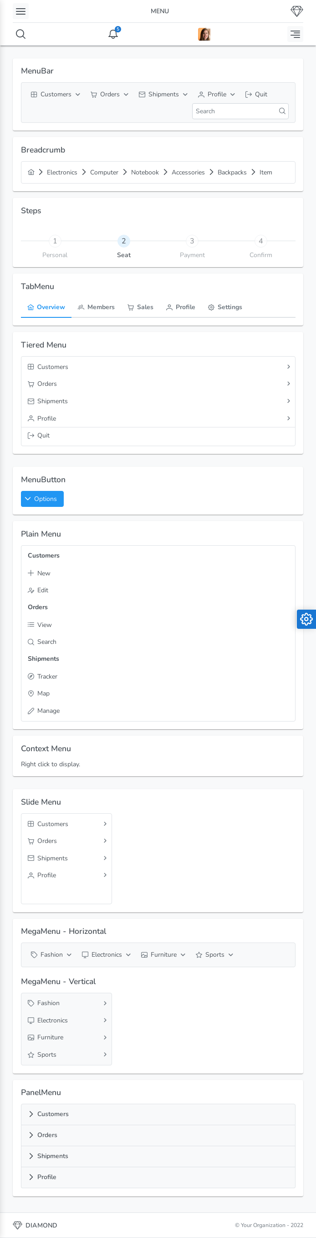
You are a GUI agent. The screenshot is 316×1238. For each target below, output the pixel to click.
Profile (46, 1177)
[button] (42, 499)
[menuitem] (54, 94)
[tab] (123, 240)
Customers (53, 1114)
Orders (47, 1135)
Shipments (52, 1156)
